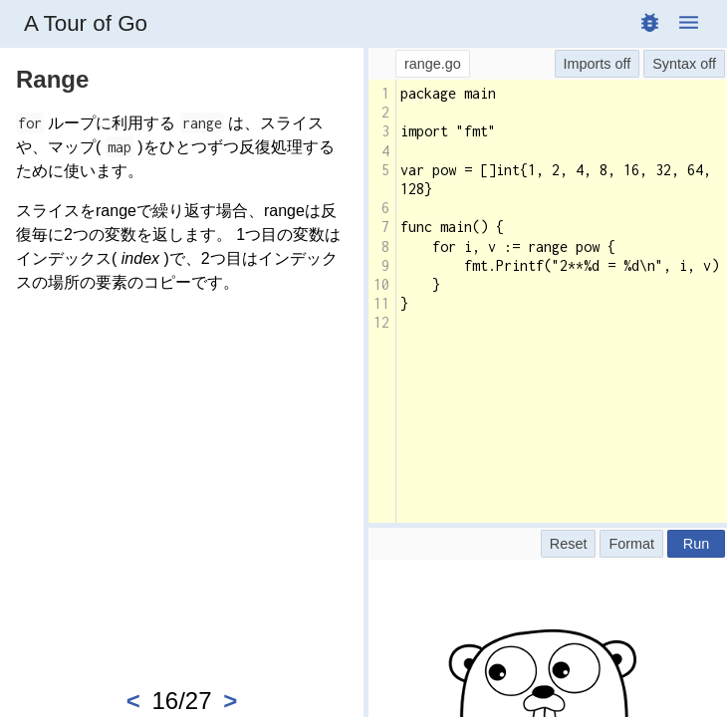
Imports (587, 64)
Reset (569, 544)
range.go (432, 64)
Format (631, 544)
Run (696, 544)
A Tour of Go (85, 23)
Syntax (674, 64)
